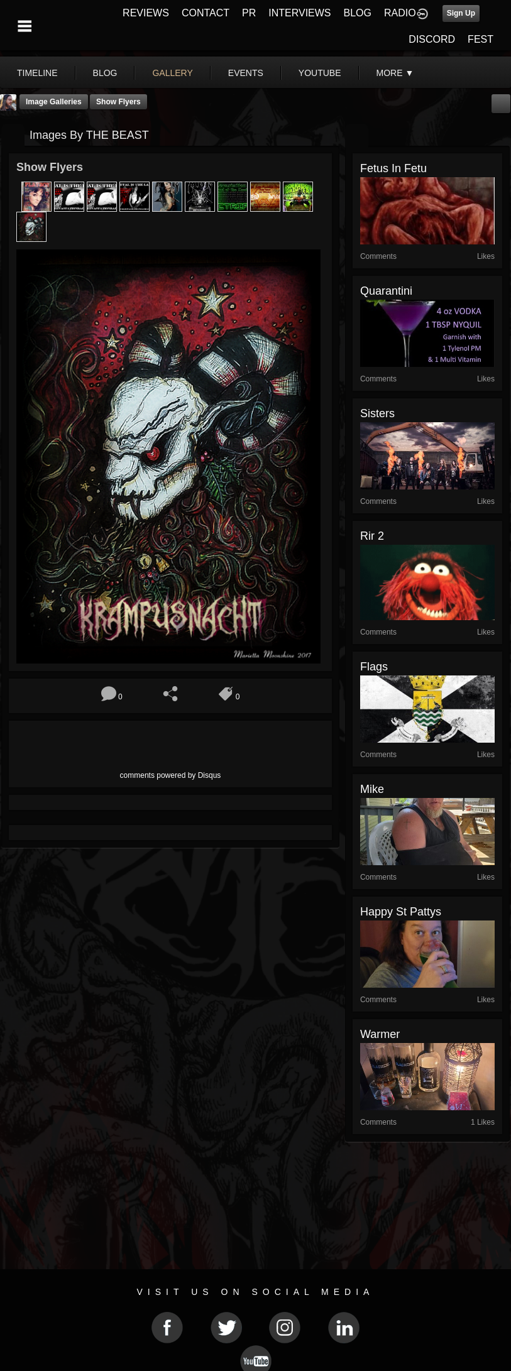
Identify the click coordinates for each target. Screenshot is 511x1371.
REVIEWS (146, 13)
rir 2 (372, 536)
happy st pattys (400, 911)
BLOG (357, 13)
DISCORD (432, 39)
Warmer (380, 1034)
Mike (372, 789)
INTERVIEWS (299, 13)
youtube (320, 73)
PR (249, 13)
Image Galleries (54, 101)
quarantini (386, 291)
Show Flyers (118, 101)
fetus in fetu (393, 168)
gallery (172, 73)
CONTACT (205, 13)
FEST (480, 39)
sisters (377, 413)
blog (105, 73)
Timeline (37, 73)
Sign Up (461, 13)
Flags (374, 666)
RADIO (400, 13)
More (395, 73)
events (245, 73)
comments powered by (170, 775)
